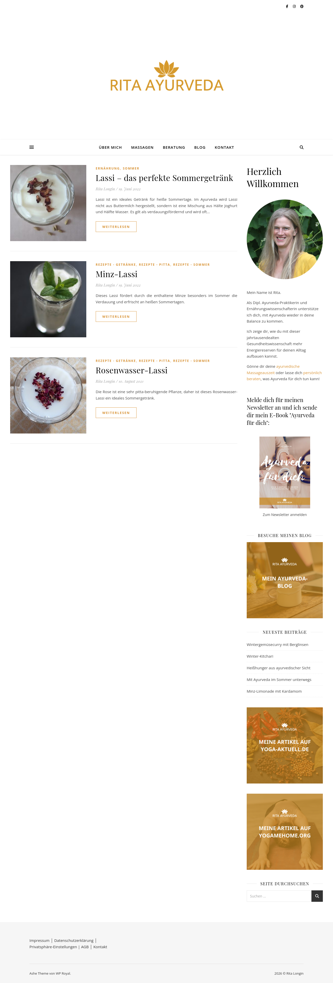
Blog (200, 147)
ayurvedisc (285, 366)
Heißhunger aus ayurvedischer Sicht (278, 667)
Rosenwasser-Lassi (132, 369)
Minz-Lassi (117, 273)
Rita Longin (105, 188)
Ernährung (108, 168)
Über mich (110, 147)
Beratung (174, 147)
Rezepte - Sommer (191, 264)
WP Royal (63, 973)
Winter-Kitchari (260, 656)
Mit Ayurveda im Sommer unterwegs (279, 679)
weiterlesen (116, 226)
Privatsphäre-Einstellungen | (55, 946)
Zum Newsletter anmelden (285, 514)
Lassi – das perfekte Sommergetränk (164, 177)
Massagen (142, 147)
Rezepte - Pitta (154, 264)
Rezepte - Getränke (116, 264)
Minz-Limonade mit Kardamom (274, 691)
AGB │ (87, 946)
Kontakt (224, 147)
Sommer (131, 168)
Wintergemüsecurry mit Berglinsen (277, 644)
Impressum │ (41, 940)
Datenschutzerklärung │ (75, 940)
